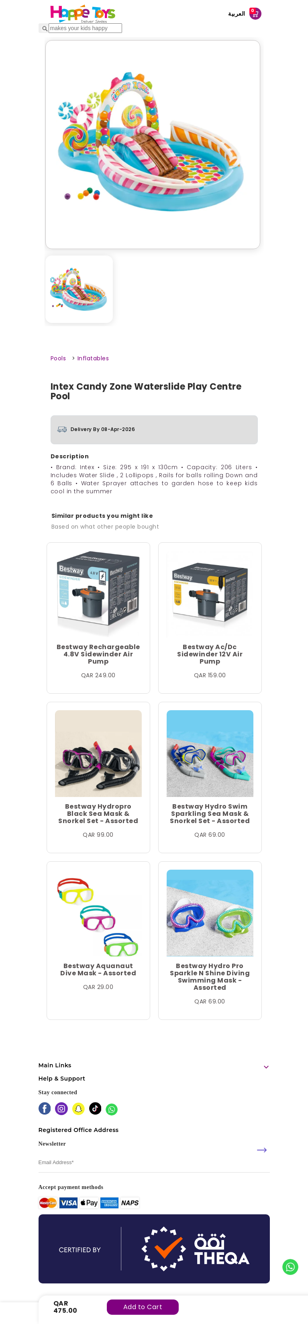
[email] (154, 1162)
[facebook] (45, 1109)
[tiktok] (95, 1109)
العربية (236, 14)
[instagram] (61, 1109)
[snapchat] (78, 1110)
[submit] (262, 1150)
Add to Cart (143, 1307)
